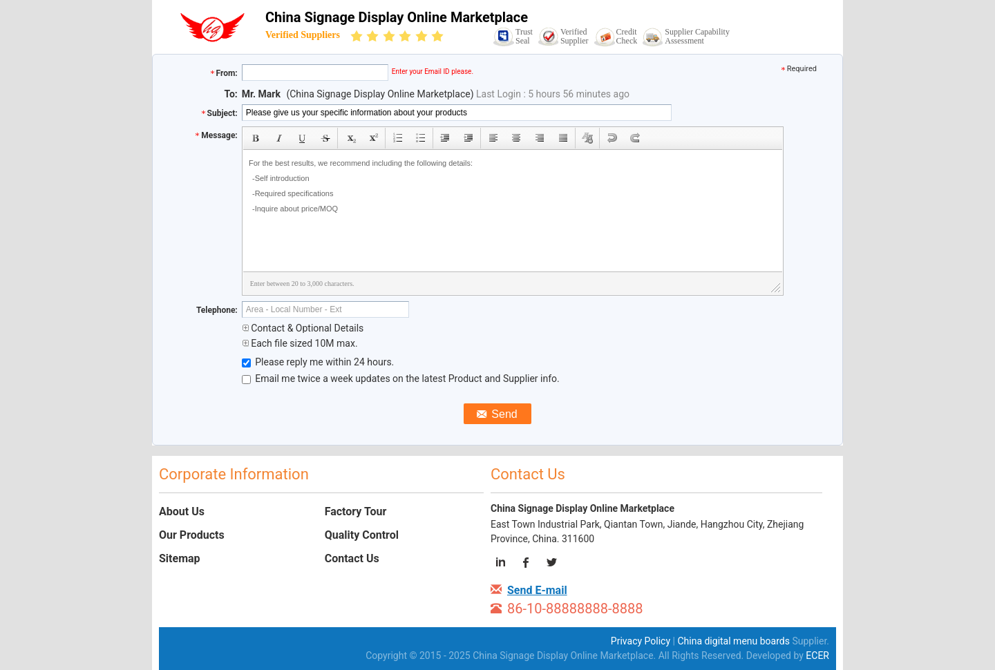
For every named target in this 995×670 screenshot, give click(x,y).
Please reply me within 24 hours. (318, 361)
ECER (817, 655)
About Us (182, 511)
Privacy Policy (640, 641)
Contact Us (352, 558)
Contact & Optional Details (303, 328)
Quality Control (362, 535)
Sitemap (179, 558)
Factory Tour (356, 511)
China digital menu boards (733, 641)
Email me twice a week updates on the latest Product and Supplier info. (401, 378)
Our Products (192, 535)
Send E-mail (537, 590)
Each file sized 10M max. (300, 343)
